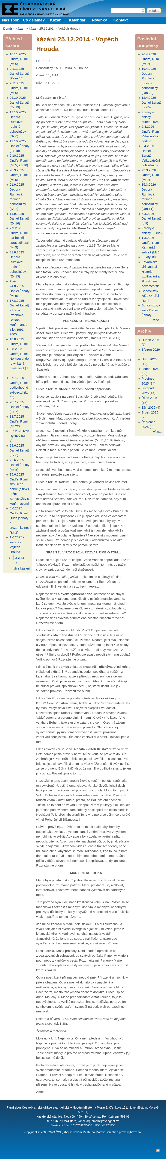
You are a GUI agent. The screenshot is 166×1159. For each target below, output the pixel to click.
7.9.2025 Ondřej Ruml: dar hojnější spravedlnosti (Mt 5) (19, 237)
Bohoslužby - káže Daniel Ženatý (151, 310)
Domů (7, 28)
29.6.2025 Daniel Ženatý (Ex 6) (20, 450)
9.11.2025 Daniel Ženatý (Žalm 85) (20, 73)
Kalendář (77, 20)
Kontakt (120, 20)
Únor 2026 (149, 359)
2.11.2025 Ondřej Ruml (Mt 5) (19, 88)
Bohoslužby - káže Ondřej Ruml (151, 295)
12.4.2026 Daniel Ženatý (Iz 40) (152, 102)
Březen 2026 (151, 349)
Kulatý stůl (149, 257)
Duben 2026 (150, 340)
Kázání (56, 20)
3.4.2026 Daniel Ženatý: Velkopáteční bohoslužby (151, 155)
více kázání (21, 568)
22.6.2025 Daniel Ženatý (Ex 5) (20, 464)
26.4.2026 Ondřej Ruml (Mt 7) (151, 59)
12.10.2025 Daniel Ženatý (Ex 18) (20, 146)
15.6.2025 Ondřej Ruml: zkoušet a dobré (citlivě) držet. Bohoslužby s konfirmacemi (19, 489)
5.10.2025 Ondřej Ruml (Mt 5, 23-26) (19, 160)
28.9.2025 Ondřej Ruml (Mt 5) (19, 175)
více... (157, 320)
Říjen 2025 (149, 398)
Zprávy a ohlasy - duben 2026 (150, 117)
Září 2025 (148, 407)
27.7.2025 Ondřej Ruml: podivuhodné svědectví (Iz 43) (19, 387)
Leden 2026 (150, 369)
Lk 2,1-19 (43, 61)
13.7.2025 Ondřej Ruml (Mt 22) (19, 421)
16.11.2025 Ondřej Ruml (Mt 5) (19, 59)
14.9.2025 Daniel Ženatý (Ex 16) (20, 218)
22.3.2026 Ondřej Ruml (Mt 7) (151, 175)
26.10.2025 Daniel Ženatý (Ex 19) (20, 102)
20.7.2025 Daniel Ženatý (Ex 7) (20, 407)
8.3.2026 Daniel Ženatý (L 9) (152, 218)
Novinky (99, 20)
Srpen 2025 (150, 412)
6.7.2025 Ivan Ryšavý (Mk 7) (19, 435)
